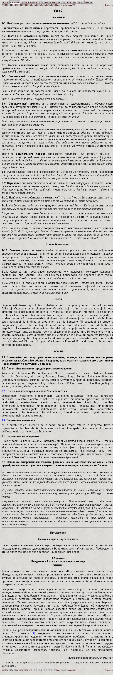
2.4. (4, 420)
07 (23, 5)
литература (35, 1)
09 (28, 5)
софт (63, 1)
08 (26, 5)
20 (56, 5)
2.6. (4, 462)
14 (41, 5)
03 (13, 5)
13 (38, 5)
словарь (69, 5)
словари (24, 1)
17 (48, 5)
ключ (59, 5)
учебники (15, 1)
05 (18, 5)
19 (53, 5)
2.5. (4, 436)
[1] (33, 633)
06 (21, 5)
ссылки (88, 1)
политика (71, 1)
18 (51, 5)
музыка (56, 1)
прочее (80, 1)
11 (33, 5)
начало (5, 1)
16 (46, 5)
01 (8, 5)
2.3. (4, 391)
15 (43, 5)
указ (63, 5)
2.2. (4, 368)
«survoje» (46, 1)
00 (6, 5)
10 (31, 5)
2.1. (4, 357)
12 (36, 5)
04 (16, 5)
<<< (3, 5)
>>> (73, 5)
